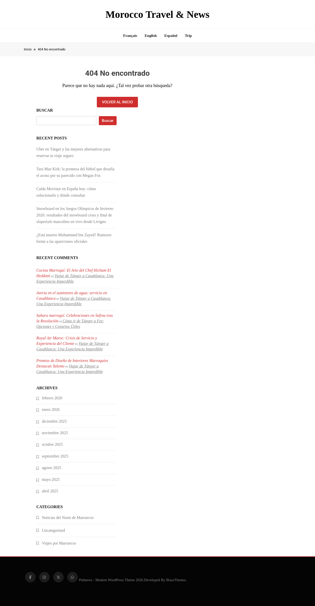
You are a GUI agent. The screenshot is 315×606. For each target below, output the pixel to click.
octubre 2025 (52, 444)
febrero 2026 (52, 398)
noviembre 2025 (55, 433)
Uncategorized (53, 530)
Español (170, 36)
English (151, 36)
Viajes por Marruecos (59, 543)
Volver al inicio (117, 102)
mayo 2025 (51, 479)
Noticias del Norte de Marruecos (68, 517)
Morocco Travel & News (157, 14)
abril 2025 (50, 491)
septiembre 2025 (55, 456)
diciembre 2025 (54, 421)
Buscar (44, 110)
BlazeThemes (176, 580)
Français (130, 36)
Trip (188, 36)
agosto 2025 (51, 468)
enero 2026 (51, 409)
